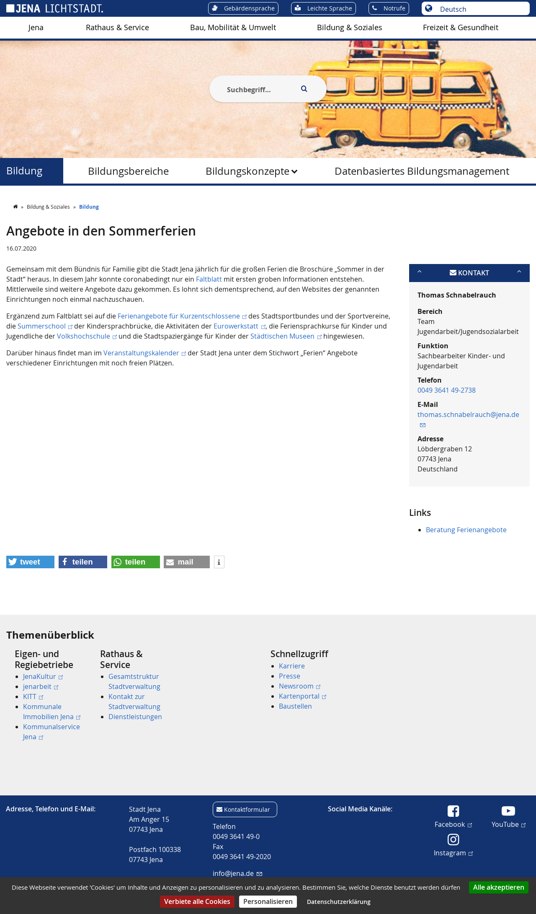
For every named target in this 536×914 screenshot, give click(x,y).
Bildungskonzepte (247, 171)
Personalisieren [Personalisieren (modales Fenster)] (268, 901)
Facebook (453, 824)
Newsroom (299, 686)
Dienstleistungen (135, 716)
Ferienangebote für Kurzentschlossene (182, 316)
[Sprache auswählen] (480, 9)
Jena (36, 27)
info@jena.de (237, 873)
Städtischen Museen (285, 336)
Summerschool (45, 326)
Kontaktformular (247, 809)
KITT (33, 696)
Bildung (24, 171)
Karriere (292, 666)
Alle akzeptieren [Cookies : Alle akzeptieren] (498, 887)
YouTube (509, 824)
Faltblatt (209, 279)
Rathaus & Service (117, 27)
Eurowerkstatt (239, 326)
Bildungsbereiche (128, 171)
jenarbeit (40, 686)
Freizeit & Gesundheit (460, 27)
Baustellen (295, 706)
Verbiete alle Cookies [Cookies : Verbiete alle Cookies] (197, 901)
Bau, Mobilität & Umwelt (233, 27)
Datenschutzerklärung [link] (339, 902)
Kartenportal (302, 696)
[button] (30, 562)
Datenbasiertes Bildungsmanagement (422, 171)
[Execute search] (304, 89)
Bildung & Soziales (349, 27)
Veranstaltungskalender (144, 352)
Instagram (453, 852)
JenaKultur (43, 676)
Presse (289, 676)
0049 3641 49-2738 (446, 390)
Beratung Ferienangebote (466, 529)
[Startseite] (16, 206)
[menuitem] (36, 28)
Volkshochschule (87, 336)
